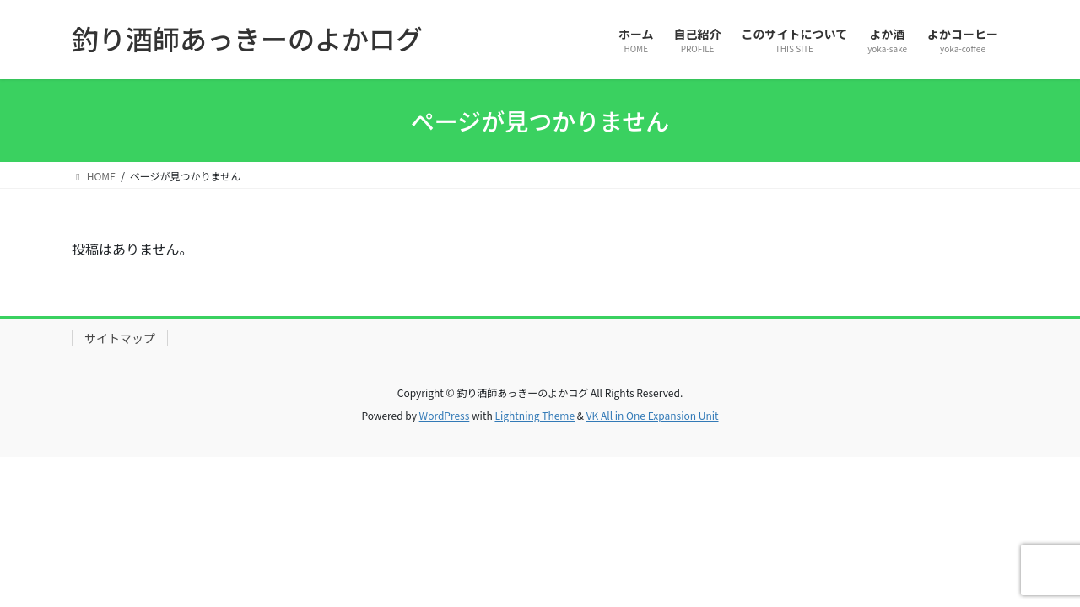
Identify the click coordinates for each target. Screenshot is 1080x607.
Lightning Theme (534, 415)
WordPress (444, 415)
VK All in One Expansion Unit (652, 415)
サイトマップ (119, 338)
